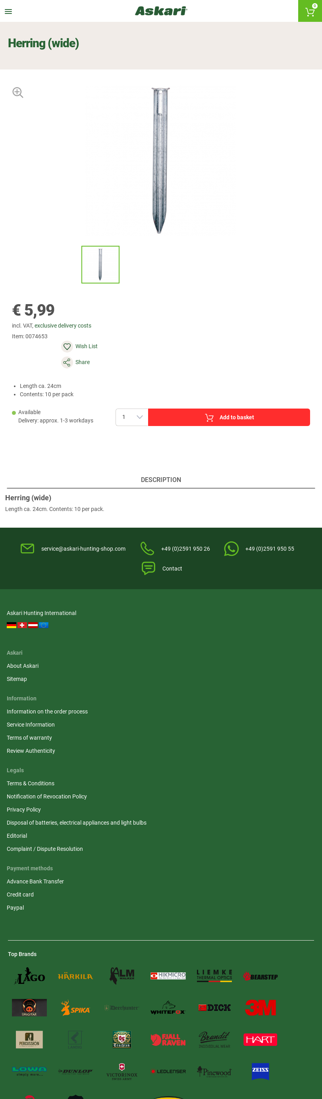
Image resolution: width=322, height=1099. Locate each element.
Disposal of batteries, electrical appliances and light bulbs (275, 684)
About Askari (103, 628)
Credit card (21, 771)
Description (161, 468)
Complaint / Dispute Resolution (269, 722)
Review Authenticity (190, 676)
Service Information (190, 649)
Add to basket (214, 396)
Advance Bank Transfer (36, 758)
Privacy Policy (262, 662)
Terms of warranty (188, 662)
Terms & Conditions (268, 628)
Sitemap (97, 641)
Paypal (16, 784)
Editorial (255, 705)
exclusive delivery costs (67, 333)
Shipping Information (95, 1058)
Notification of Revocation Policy (277, 645)
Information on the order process (196, 632)
